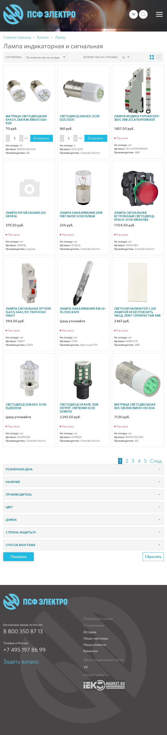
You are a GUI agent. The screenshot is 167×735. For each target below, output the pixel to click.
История (90, 632)
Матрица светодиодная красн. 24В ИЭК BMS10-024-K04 (26, 119)
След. (156, 461)
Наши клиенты (95, 645)
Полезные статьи (98, 618)
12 (123, 57)
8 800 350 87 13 (23, 631)
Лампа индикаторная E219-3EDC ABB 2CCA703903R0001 (137, 118)
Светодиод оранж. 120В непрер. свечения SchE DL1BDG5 (79, 408)
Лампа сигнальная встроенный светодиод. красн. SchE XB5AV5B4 (134, 216)
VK (86, 667)
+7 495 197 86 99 (24, 649)
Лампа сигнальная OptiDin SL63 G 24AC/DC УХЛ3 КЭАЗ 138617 (28, 312)
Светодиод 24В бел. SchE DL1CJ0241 (80, 118)
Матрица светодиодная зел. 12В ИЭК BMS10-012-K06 (134, 406)
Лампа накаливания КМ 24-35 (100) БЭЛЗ (83, 310)
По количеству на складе (43, 57)
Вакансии (91, 651)
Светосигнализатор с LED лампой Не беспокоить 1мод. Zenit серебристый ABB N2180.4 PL (137, 314)
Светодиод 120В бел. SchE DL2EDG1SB (26, 406)
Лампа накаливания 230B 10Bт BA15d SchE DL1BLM (81, 214)
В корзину (41, 138)
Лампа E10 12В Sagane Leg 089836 (26, 214)
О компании (94, 625)
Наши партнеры (96, 638)
